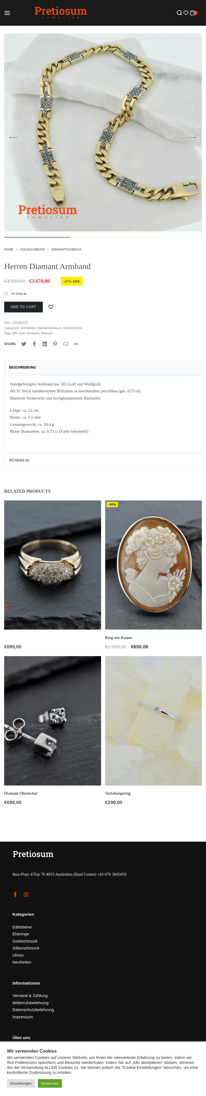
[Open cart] (193, 13)
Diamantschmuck (66, 249)
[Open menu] (7, 13)
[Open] (185, 13)
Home (9, 249)
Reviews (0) (19, 460)
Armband (33, 333)
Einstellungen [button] (21, 1083)
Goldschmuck (32, 249)
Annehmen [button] (50, 1083)
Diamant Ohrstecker (21, 793)
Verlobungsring (118, 793)
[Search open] (179, 13)
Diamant (46, 333)
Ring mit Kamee (119, 637)
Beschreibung (22, 367)
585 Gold (18, 333)
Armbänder (28, 328)
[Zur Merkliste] (51, 307)
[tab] (103, 367)
